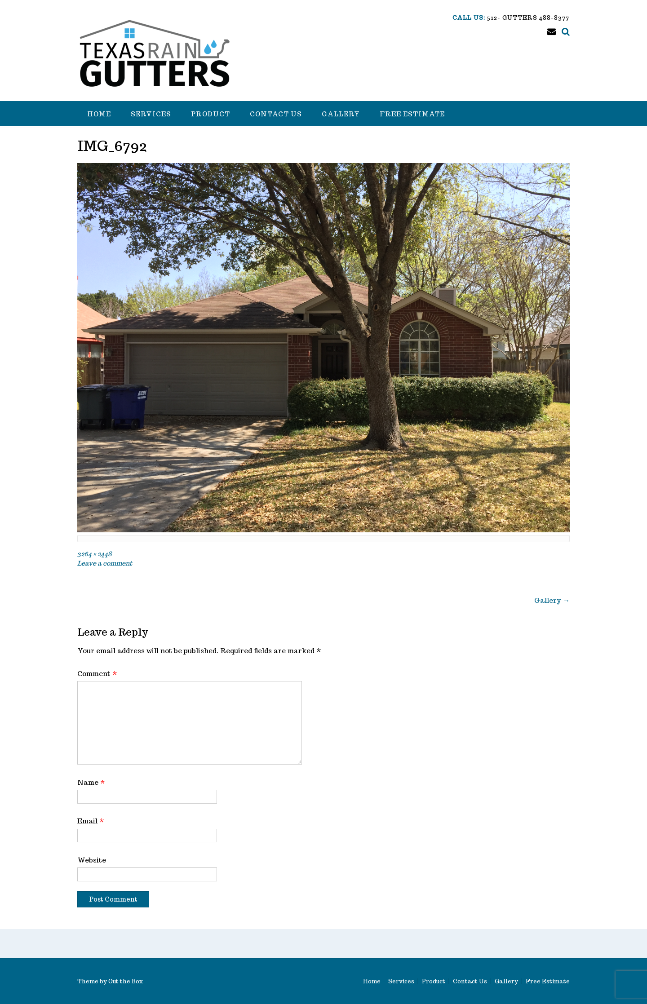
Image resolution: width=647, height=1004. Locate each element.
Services (151, 114)
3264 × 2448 (94, 553)
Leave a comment (104, 563)
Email (90, 821)
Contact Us (276, 114)
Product (210, 114)
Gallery (341, 114)
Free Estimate (412, 114)
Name (91, 782)
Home (99, 114)
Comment (97, 673)
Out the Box (125, 981)
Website (91, 860)
